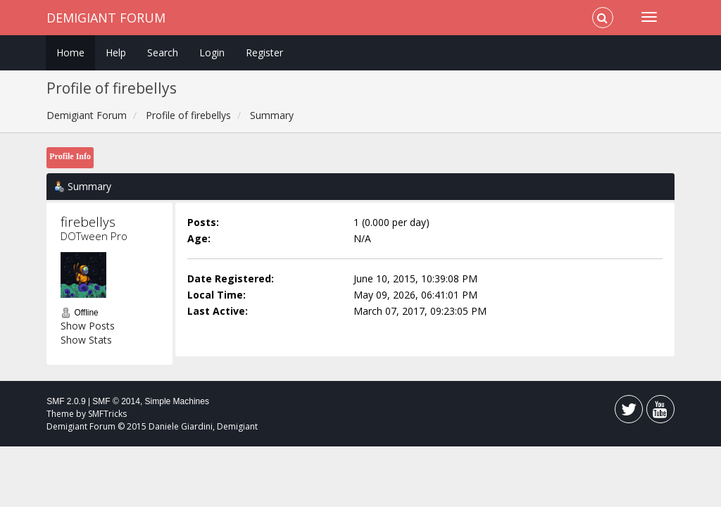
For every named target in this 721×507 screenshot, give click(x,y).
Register (264, 52)
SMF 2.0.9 (65, 401)
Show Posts (88, 325)
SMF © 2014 (116, 401)
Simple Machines (177, 401)
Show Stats (86, 339)
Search (162, 52)
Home (70, 52)
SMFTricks (107, 414)
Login (212, 52)
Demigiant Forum (105, 17)
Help (116, 52)
